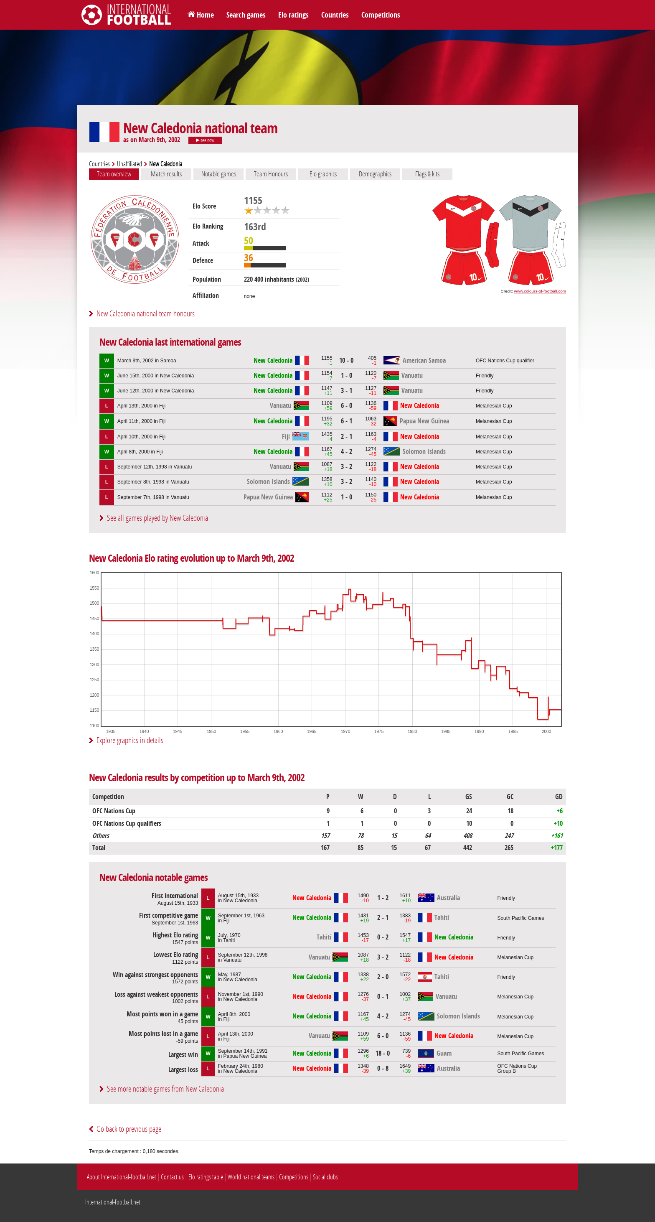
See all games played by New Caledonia (157, 518)
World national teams (251, 1177)
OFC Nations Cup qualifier (505, 361)
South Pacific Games (520, 918)
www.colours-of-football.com (540, 291)
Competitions (380, 15)
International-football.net (112, 1202)
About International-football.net (121, 1177)
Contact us (172, 1177)
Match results (166, 174)
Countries (335, 15)
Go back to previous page (128, 1129)
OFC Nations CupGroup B (517, 1068)
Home (205, 15)
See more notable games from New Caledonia (165, 1089)
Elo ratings (293, 15)
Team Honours (271, 174)
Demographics (375, 174)
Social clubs (325, 1177)
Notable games (218, 174)
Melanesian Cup (494, 406)
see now (205, 140)
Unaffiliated (129, 164)
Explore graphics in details (129, 740)
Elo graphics (323, 174)
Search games (246, 15)
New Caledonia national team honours (145, 313)
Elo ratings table (205, 1177)
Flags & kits (427, 174)
